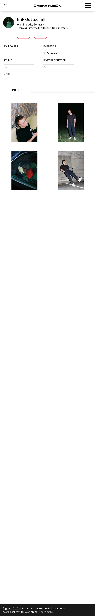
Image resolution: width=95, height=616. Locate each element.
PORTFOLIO (15, 90)
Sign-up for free (12, 608)
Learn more (46, 611)
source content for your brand (20, 611)
